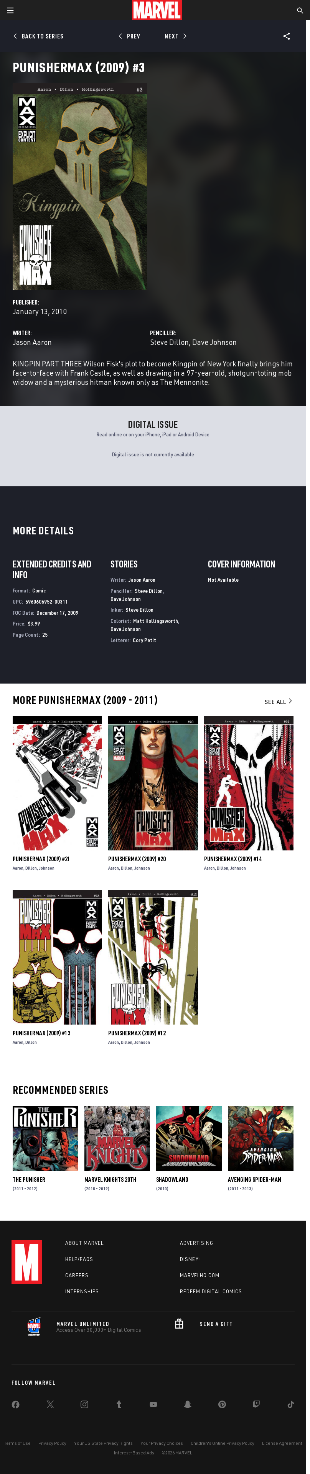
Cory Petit (144, 640)
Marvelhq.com (199, 1275)
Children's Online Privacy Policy (222, 1443)
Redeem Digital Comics (211, 1291)
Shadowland (172, 1179)
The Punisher (29, 1179)
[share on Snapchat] (187, 1406)
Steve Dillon (169, 342)
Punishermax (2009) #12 (137, 1033)
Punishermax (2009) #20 (137, 859)
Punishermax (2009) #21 (41, 859)
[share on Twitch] (256, 1406)
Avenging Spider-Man (254, 1179)
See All (279, 701)
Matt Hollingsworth (155, 620)
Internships (82, 1291)
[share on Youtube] (153, 1406)
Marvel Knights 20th (110, 1179)
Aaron (18, 868)
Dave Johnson (214, 342)
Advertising (196, 1243)
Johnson (46, 868)
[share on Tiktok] (291, 1406)
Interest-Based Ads (134, 1453)
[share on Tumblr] (119, 1406)
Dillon (31, 868)
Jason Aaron (32, 342)
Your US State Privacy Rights (103, 1443)
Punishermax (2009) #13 (41, 1033)
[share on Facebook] (16, 1406)
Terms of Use (17, 1443)
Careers (77, 1275)
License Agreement (282, 1443)
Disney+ (191, 1259)
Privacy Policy (52, 1443)
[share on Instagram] (84, 1406)
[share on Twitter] (50, 1406)
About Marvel (84, 1243)
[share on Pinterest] (222, 1406)
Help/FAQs (79, 1259)
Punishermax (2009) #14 (233, 859)
